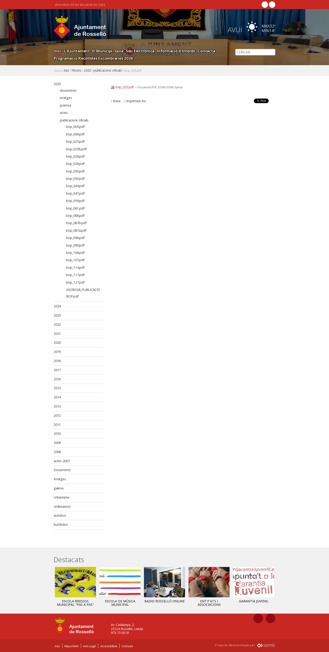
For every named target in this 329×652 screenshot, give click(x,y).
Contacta (206, 51)
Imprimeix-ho (136, 101)
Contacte (127, 646)
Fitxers (76, 70)
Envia (116, 101)
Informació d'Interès (176, 51)
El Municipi (102, 51)
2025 (87, 70)
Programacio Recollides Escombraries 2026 (93, 58)
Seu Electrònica (140, 51)
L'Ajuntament (77, 51)
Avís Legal (89, 646)
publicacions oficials (107, 70)
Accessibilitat (108, 646)
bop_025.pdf (123, 87)
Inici (57, 51)
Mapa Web (71, 646)
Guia (119, 51)
